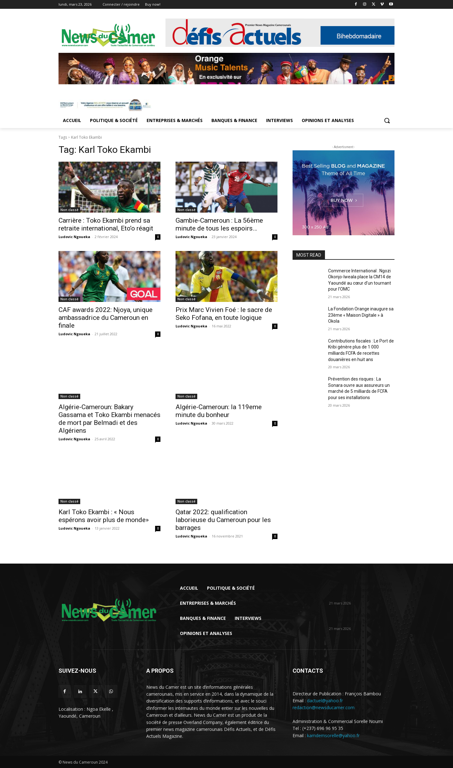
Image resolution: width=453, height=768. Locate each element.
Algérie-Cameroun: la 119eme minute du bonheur (219, 411)
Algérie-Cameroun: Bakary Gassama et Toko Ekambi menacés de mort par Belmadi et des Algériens (109, 418)
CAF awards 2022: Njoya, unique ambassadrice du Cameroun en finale (106, 317)
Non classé (69, 210)
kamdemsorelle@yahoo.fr (333, 735)
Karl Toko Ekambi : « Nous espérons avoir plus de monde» (104, 516)
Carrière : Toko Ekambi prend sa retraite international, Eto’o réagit (106, 224)
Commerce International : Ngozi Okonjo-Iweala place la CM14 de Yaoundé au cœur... (360, 590)
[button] (386, 120)
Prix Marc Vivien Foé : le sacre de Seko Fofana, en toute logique (224, 313)
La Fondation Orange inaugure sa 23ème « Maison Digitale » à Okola (361, 315)
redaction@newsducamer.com (324, 707)
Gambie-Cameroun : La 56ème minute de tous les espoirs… (219, 224)
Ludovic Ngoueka (74, 236)
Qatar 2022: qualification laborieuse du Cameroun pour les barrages (223, 519)
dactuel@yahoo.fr (325, 701)
